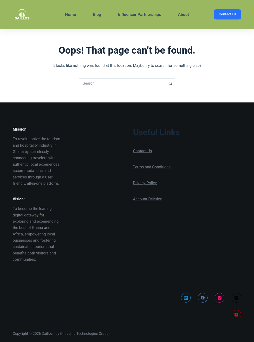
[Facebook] (203, 298)
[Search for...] (122, 83)
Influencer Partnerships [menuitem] (139, 14)
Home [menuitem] (70, 14)
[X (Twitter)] (236, 298)
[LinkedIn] (186, 298)
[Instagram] (219, 298)
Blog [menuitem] (97, 14)
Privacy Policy (145, 183)
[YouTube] (236, 314)
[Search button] (170, 83)
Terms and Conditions (152, 167)
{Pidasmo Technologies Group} (85, 333)
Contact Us (227, 14)
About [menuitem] (183, 14)
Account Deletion (148, 199)
